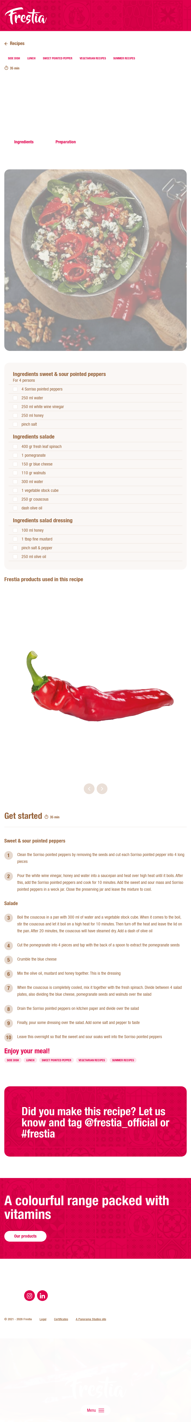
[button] (89, 788)
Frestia (25, 15)
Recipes (17, 43)
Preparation (66, 141)
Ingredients (24, 141)
